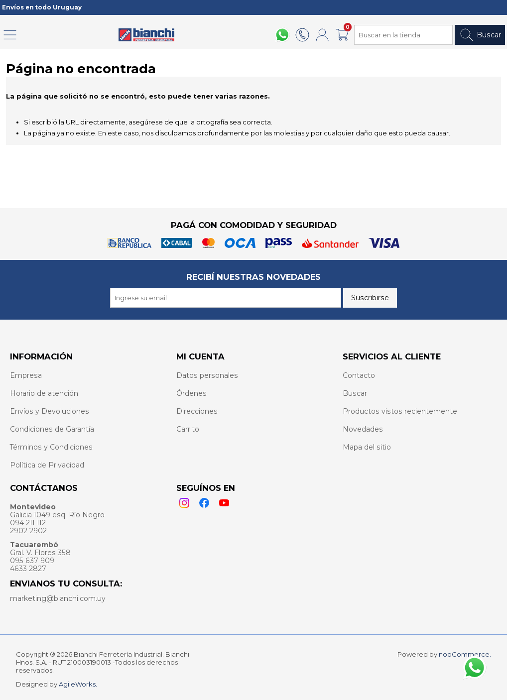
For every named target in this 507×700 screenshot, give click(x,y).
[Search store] (403, 35)
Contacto (359, 375)
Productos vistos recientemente (400, 411)
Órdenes (191, 393)
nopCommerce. (465, 654)
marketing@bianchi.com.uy (58, 598)
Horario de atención (44, 393)
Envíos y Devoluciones (49, 411)
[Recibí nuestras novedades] (225, 298)
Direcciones (197, 411)
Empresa (26, 375)
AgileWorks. (78, 684)
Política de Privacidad (47, 465)
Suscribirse (370, 298)
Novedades (363, 429)
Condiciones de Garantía (52, 429)
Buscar (480, 35)
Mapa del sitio (367, 447)
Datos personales (207, 375)
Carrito (187, 429)
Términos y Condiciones (51, 447)
